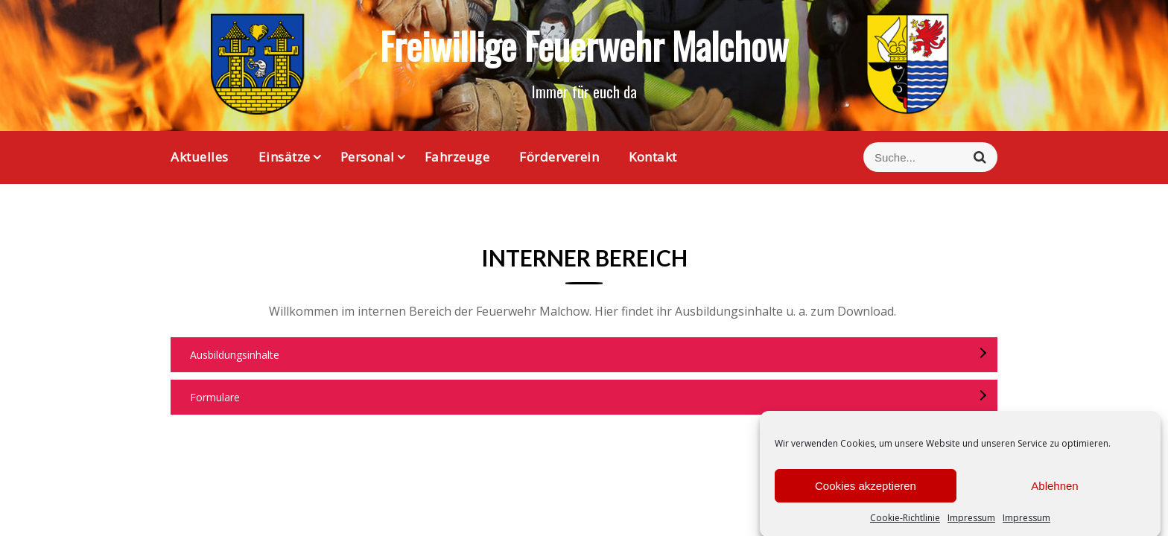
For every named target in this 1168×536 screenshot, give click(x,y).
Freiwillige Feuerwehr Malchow (584, 44)
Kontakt (653, 156)
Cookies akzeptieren (865, 491)
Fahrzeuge (457, 156)
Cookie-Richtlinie (905, 524)
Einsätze (284, 156)
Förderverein (559, 156)
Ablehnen (1054, 491)
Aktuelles (200, 156)
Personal (367, 156)
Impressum (971, 524)
